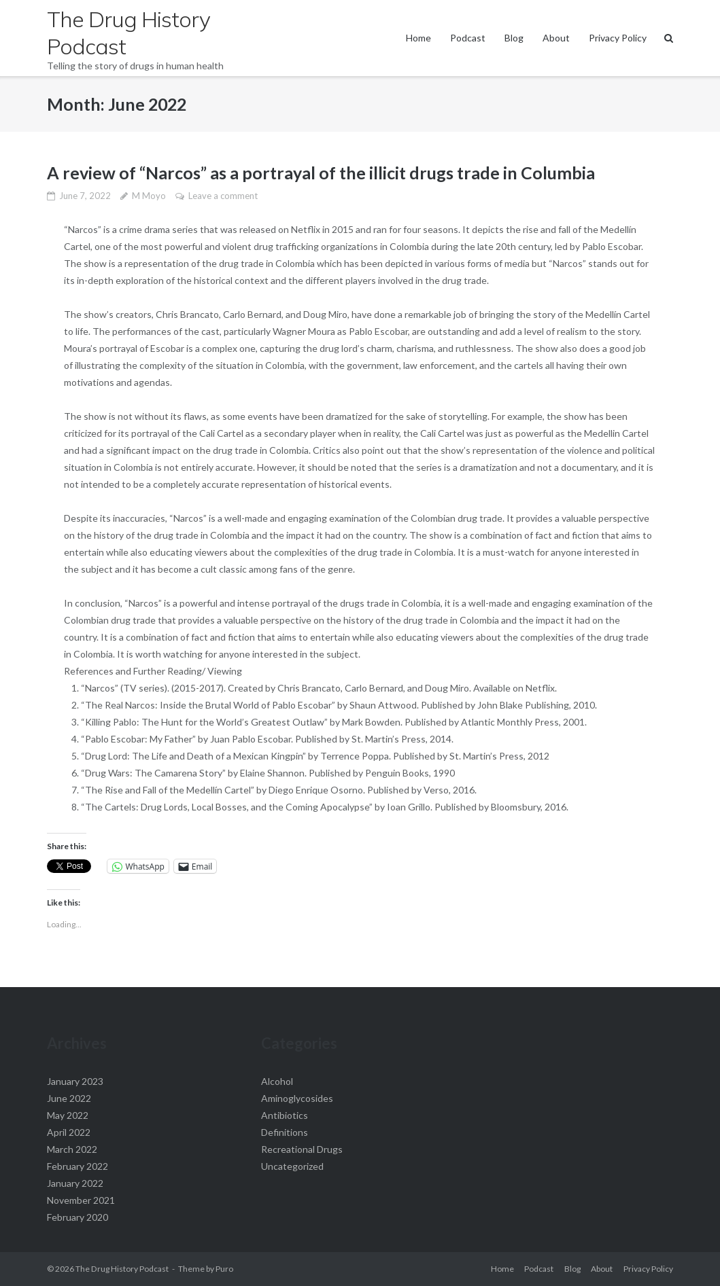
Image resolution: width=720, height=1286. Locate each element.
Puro (224, 1269)
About (556, 37)
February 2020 (77, 1217)
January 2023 (75, 1081)
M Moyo (149, 195)
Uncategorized (292, 1166)
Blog (514, 37)
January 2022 (75, 1183)
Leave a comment (223, 195)
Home (418, 37)
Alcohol (277, 1081)
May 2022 (67, 1115)
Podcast (467, 37)
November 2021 (81, 1200)
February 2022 (77, 1166)
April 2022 (68, 1132)
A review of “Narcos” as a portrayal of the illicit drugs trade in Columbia (321, 172)
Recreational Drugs (302, 1149)
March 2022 (72, 1149)
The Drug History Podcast (122, 1269)
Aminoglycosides (297, 1098)
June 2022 (69, 1098)
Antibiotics (284, 1115)
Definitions (284, 1132)
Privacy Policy (618, 37)
